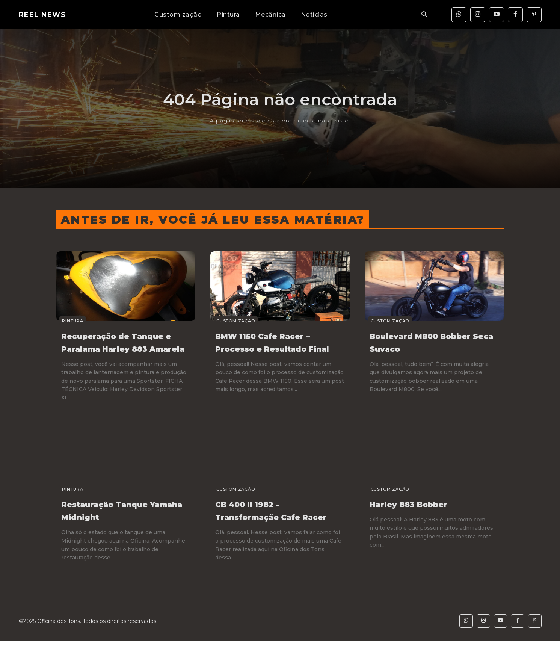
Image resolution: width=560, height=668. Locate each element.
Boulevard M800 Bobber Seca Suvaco (425, 341)
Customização (232, 320)
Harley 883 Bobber (419, 517)
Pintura (69, 320)
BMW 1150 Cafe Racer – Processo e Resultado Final (276, 348)
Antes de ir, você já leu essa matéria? (213, 220)
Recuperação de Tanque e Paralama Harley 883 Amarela (113, 348)
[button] (424, 15)
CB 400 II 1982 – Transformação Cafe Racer (270, 529)
